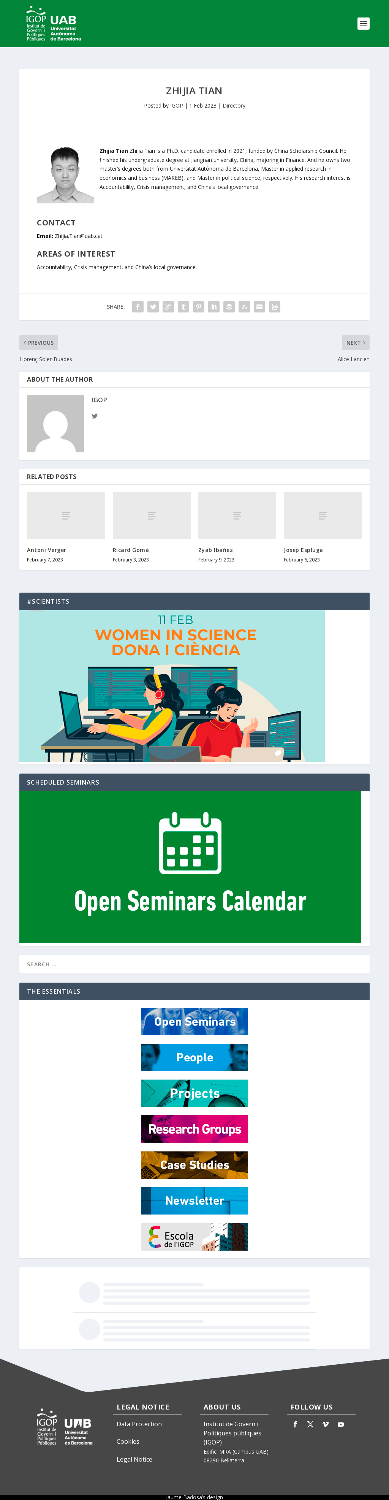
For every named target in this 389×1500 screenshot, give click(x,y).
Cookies (128, 1434)
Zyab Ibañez (215, 543)
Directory (234, 98)
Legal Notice (134, 1452)
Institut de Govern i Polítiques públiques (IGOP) (232, 1426)
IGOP (176, 98)
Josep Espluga (303, 543)
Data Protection (139, 1417)
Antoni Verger (46, 543)
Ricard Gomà (131, 543)
